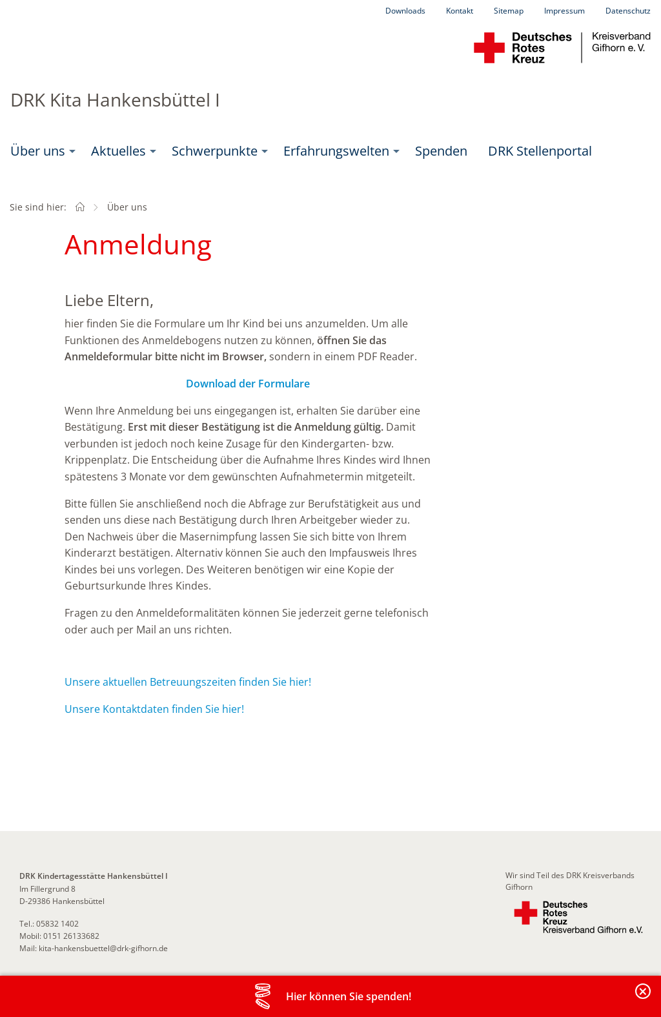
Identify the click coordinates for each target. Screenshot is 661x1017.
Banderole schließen (643, 998)
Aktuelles (118, 150)
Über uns (37, 150)
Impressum (564, 10)
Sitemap (509, 10)
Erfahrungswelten (336, 150)
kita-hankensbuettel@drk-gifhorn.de (103, 948)
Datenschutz (628, 10)
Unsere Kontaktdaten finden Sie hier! (154, 709)
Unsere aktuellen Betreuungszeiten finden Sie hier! (188, 682)
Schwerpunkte (215, 150)
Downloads (405, 10)
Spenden (441, 150)
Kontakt (459, 10)
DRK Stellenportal (540, 150)
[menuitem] (40, 151)
